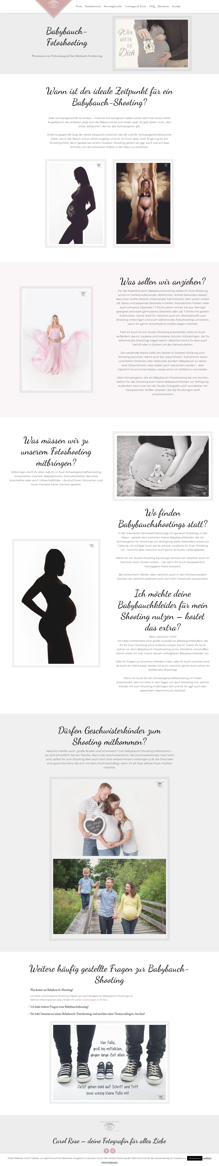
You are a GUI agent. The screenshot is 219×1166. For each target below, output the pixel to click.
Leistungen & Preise (135, 6)
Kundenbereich (93, 6)
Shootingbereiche (113, 6)
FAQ (152, 6)
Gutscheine (163, 6)
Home (79, 6)
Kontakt (176, 6)
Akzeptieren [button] (195, 1158)
